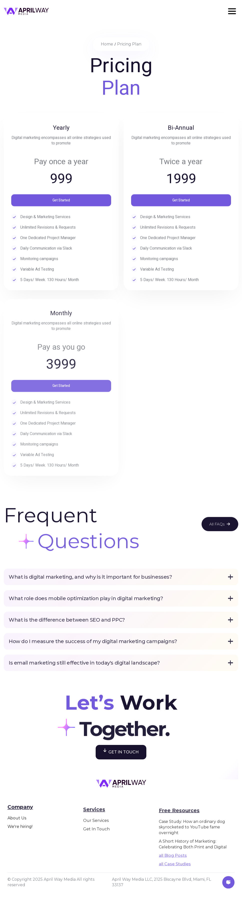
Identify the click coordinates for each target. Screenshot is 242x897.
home (107, 44)
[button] (232, 11)
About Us (16, 840)
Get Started (61, 202)
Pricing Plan (129, 44)
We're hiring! (19, 849)
